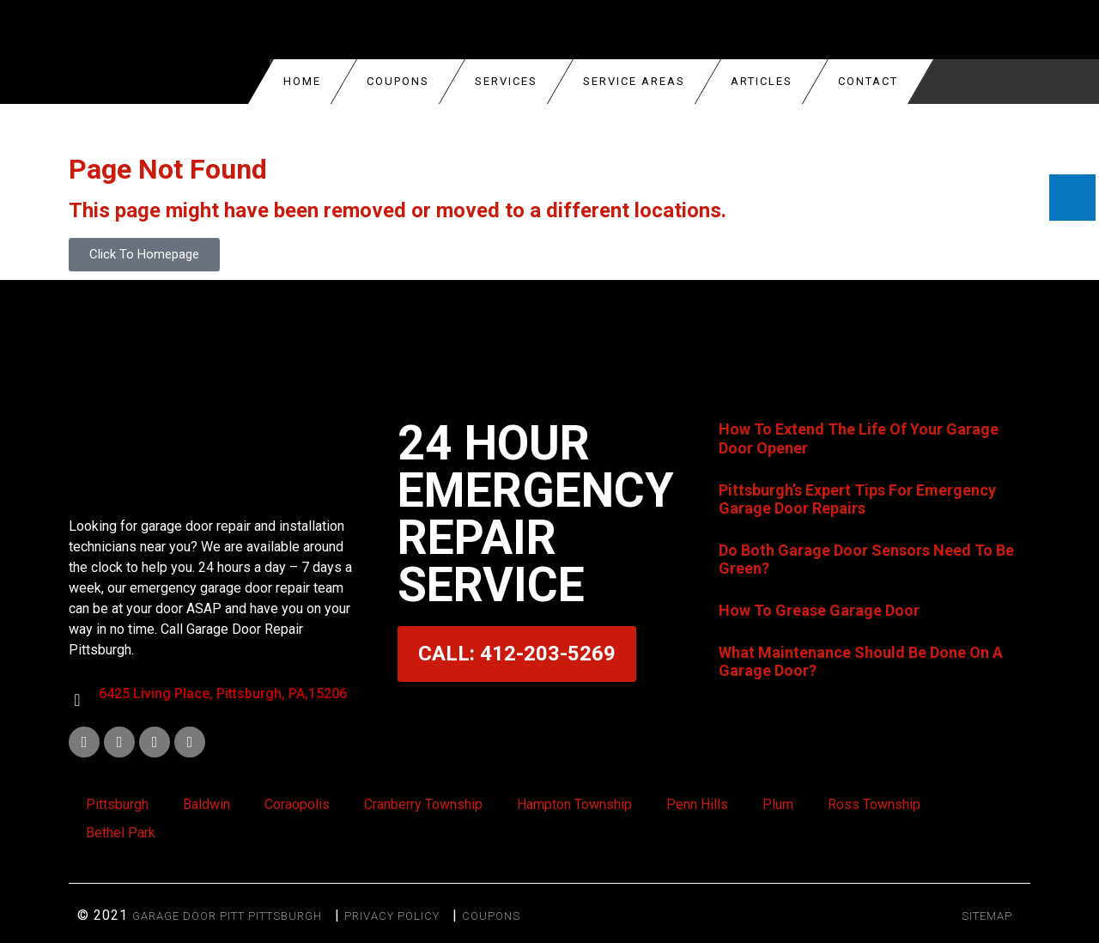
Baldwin (206, 804)
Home (302, 81)
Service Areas (634, 81)
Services (506, 81)
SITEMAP (987, 916)
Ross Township (874, 804)
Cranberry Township (423, 804)
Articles (761, 81)
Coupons (491, 916)
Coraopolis (297, 804)
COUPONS (398, 81)
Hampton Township (574, 804)
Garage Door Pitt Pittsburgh (227, 916)
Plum (777, 804)
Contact (868, 81)
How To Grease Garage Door (819, 610)
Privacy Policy (392, 916)
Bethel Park (120, 832)
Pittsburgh (117, 804)
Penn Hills (697, 804)
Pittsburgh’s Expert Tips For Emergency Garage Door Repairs (857, 499)
